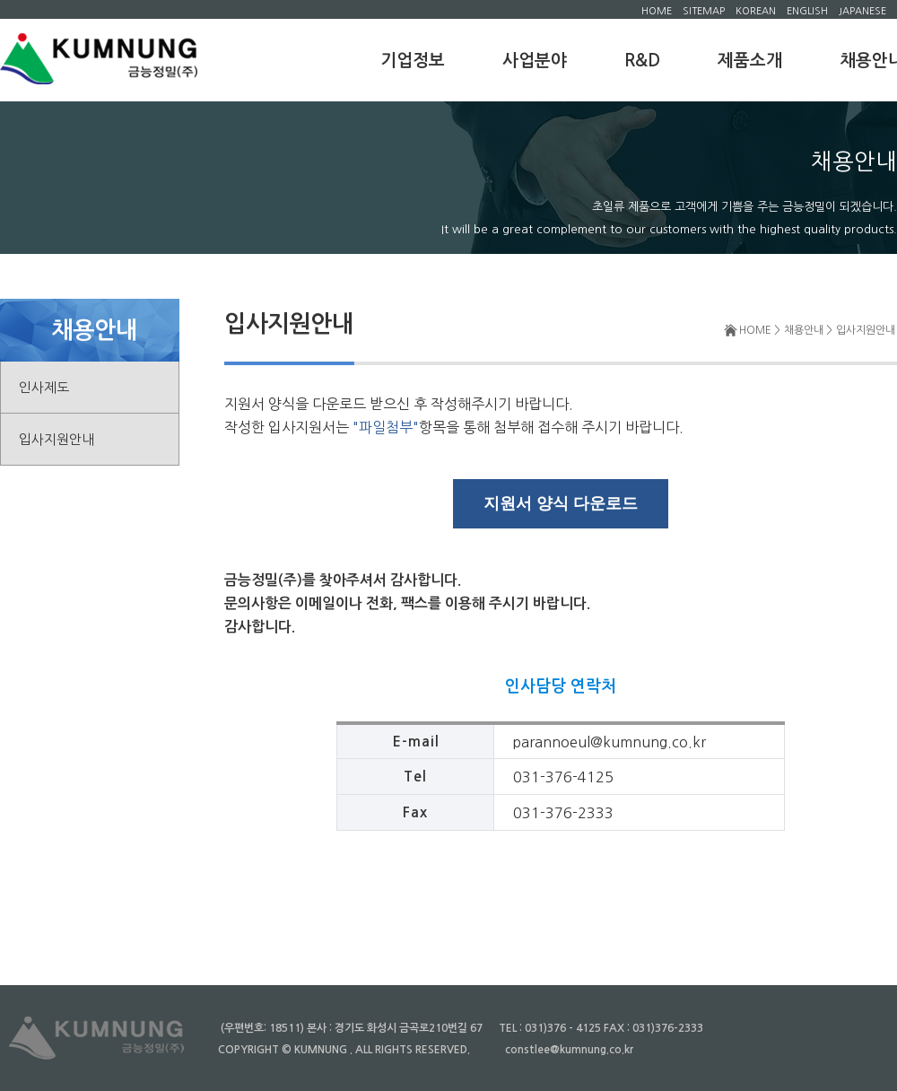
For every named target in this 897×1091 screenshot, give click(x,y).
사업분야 (534, 60)
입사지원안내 (56, 439)
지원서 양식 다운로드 (560, 503)
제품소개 (750, 60)
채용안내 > (808, 330)
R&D (642, 60)
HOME (656, 11)
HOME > (759, 330)
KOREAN (756, 11)
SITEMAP (704, 11)
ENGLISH (807, 11)
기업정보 (412, 60)
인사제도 (44, 387)
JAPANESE (862, 11)
